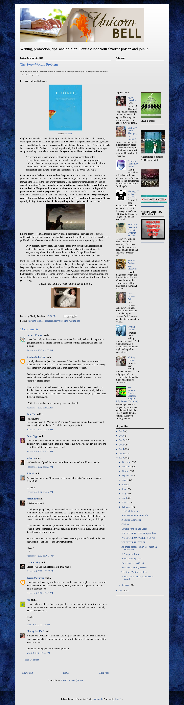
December (127, 462)
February (126, 507)
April (125, 498)
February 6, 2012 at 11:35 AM (40, 571)
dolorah (30, 473)
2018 (121, 431)
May (124, 493)
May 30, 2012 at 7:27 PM (38, 653)
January (126, 585)
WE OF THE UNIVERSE (133, 542)
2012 (121, 458)
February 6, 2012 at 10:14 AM (40, 555)
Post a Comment (31, 659)
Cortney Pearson (35, 335)
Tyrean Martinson (35, 578)
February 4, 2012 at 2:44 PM (40, 429)
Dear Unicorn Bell (131, 296)
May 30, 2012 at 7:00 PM (38, 624)
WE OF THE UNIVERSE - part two (138, 538)
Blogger (118, 699)
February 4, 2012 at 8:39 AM (40, 407)
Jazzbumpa (32, 498)
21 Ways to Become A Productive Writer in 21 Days (133, 230)
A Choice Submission (131, 520)
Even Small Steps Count (132, 563)
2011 (121, 590)
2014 (121, 449)
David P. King (33, 562)
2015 (121, 444)
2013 (121, 453)
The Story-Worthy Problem (134, 572)
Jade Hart (32, 414)
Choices (125, 524)
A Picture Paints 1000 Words (133, 164)
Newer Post (27, 673)
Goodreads (68, 134)
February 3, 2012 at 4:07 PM (40, 350)
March (125, 502)
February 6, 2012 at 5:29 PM (40, 593)
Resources (48, 321)
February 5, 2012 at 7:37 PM (40, 492)
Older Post (104, 673)
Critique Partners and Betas (134, 529)
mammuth (97, 699)
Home (66, 673)
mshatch (31, 458)
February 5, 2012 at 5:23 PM (40, 467)
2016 (121, 440)
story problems (61, 321)
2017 (121, 436)
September (127, 475)
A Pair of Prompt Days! (132, 558)
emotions (31, 321)
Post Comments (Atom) (72, 680)
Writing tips (74, 321)
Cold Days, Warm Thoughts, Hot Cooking (133, 133)
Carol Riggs (32, 436)
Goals (39, 321)
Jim (28, 600)
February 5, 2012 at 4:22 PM (40, 451)
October (126, 471)
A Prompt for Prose (130, 554)
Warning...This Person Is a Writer (133, 194)
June (124, 489)
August (125, 480)
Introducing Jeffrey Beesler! (134, 567)
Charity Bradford (35, 631)
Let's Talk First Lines (131, 511)
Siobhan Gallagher (36, 357)
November (127, 466)
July (124, 484)
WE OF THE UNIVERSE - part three (138, 533)
